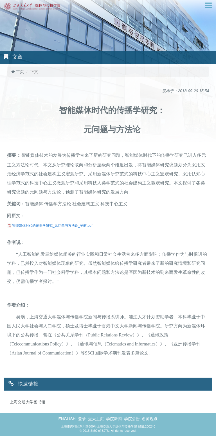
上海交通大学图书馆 (27, 402)
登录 (82, 419)
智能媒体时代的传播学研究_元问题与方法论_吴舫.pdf (52, 226)
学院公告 (132, 419)
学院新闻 (114, 419)
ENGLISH (67, 419)
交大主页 (96, 419)
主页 (20, 71)
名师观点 (150, 419)
